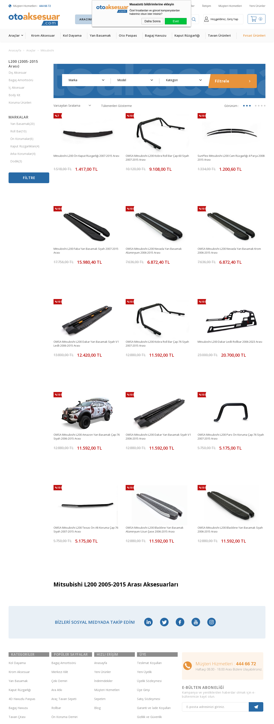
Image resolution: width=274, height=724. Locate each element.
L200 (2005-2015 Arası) (23, 64)
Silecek (56, 635)
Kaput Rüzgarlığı (187, 35)
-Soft (114, 718)
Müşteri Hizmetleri (230, 6)
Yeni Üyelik (144, 581)
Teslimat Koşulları (149, 572)
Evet (176, 21)
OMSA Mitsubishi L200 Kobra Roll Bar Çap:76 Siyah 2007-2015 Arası (157, 306)
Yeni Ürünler (257, 6)
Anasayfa (100, 572)
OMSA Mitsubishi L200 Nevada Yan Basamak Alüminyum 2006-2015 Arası (157, 232)
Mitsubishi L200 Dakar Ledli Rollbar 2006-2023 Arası (230, 306)
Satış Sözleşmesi (148, 608)
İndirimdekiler (103, 590)
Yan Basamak (100, 35)
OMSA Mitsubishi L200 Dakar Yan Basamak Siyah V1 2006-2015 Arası (156, 381)
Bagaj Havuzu (155, 35)
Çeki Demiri (59, 590)
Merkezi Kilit (59, 581)
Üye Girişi (143, 599)
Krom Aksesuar (43, 35)
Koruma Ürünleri (20, 102)
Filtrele (233, 81)
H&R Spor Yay (18, 662)
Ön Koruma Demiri (64, 626)
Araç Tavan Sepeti (63, 608)
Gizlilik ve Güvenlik (149, 626)
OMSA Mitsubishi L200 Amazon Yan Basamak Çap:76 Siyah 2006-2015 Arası (85, 381)
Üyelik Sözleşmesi (149, 590)
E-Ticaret (124, 718)
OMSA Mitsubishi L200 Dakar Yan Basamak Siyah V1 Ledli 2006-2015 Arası (84, 306)
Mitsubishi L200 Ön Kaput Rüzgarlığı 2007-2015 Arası (86, 158)
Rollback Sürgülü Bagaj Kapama (67, 653)
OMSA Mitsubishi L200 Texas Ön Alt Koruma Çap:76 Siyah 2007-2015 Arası (84, 455)
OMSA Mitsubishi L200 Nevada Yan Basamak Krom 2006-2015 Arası (229, 232)
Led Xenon (16, 671)
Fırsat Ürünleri (254, 35)
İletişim (206, 6)
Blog (97, 617)
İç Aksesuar (16, 87)
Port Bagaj (58, 644)
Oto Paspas (128, 35)
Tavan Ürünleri (219, 35)
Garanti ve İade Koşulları (154, 617)
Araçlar (14, 35)
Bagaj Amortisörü (21, 80)
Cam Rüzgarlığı (19, 635)
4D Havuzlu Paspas (22, 608)
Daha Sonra (152, 21)
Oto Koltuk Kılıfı (19, 644)
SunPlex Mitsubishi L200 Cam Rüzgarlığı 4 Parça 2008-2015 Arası (231, 158)
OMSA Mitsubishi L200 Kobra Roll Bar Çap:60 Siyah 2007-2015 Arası (157, 158)
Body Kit (14, 95)
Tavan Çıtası (17, 626)
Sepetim (100, 608)
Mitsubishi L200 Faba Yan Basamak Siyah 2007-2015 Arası (87, 232)
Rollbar (56, 617)
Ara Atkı (56, 599)
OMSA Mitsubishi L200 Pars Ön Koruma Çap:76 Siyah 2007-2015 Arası (230, 381)
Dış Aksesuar (18, 72)
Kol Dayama (72, 35)
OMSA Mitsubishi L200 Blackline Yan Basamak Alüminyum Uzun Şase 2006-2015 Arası (158, 455)
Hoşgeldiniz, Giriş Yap (221, 19)
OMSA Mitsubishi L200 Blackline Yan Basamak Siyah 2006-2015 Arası (230, 455)
